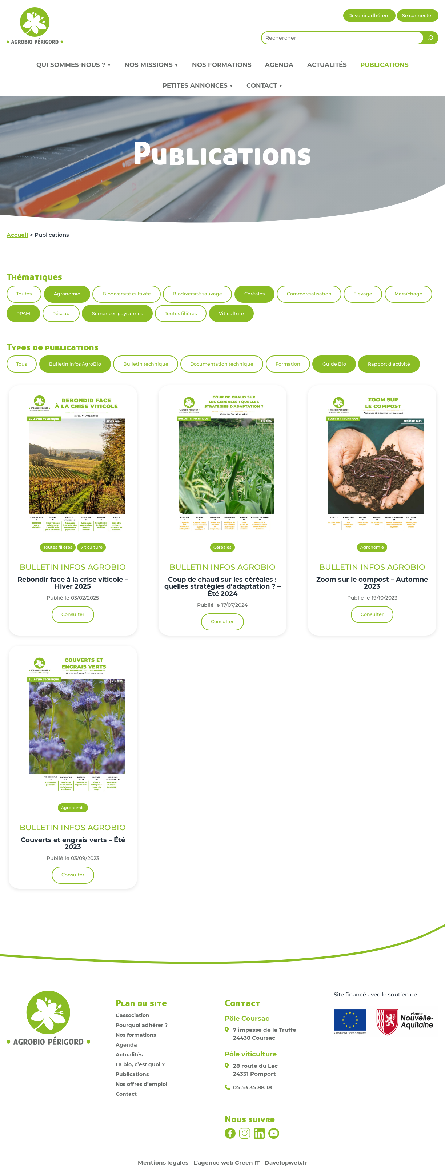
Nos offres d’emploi (141, 1084)
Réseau (61, 313)
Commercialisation (309, 294)
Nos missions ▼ (151, 64)
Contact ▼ (264, 85)
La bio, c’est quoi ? (140, 1064)
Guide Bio (334, 364)
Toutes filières (181, 313)
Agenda (279, 64)
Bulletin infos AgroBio (75, 364)
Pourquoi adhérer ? (142, 1025)
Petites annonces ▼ (198, 85)
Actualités (327, 64)
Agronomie (67, 294)
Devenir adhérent (369, 15)
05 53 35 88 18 (252, 1087)
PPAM (23, 313)
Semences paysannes (117, 313)
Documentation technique (221, 364)
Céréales (254, 294)
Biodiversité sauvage (197, 294)
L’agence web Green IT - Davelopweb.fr (250, 1162)
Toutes (24, 294)
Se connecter (417, 15)
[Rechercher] (430, 38)
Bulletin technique (145, 364)
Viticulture (231, 313)
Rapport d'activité (389, 364)
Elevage (362, 294)
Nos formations (222, 64)
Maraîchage (408, 294)
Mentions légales (163, 1162)
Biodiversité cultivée (127, 294)
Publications (384, 64)
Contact (126, 1094)
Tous (21, 364)
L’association (132, 1015)
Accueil (17, 234)
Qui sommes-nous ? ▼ (73, 64)
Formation (288, 364)
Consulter (72, 614)
